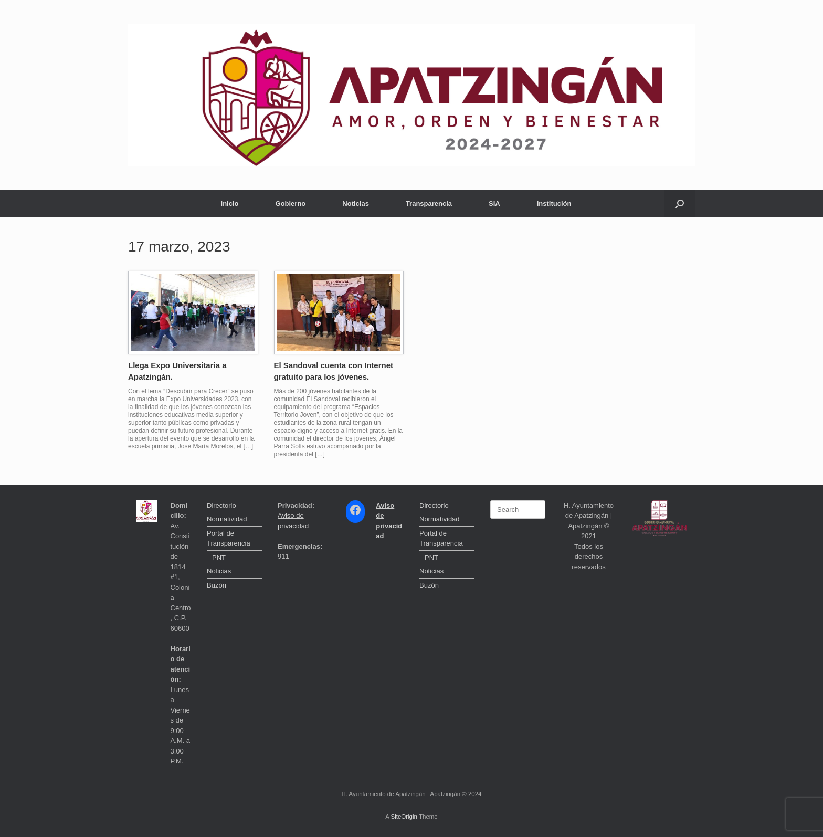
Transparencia (429, 203)
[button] (679, 203)
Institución (554, 203)
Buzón (216, 585)
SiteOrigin (404, 816)
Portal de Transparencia (228, 538)
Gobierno (291, 203)
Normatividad (227, 519)
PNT (219, 557)
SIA (494, 203)
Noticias (355, 203)
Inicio (230, 203)
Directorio (221, 505)
